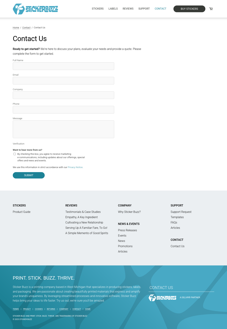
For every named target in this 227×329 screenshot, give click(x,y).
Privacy (27, 309)
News (121, 241)
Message (17, 118)
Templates (177, 217)
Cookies (39, 309)
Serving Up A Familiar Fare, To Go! (86, 227)
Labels (113, 8)
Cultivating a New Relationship (84, 222)
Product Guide (22, 212)
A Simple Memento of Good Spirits (86, 233)
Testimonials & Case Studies (83, 212)
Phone (16, 104)
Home (87, 309)
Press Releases (127, 230)
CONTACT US (161, 287)
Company (18, 89)
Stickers (98, 8)
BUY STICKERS (189, 8)
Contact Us (177, 246)
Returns (51, 309)
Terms (16, 309)
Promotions (125, 246)
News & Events (129, 224)
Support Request (181, 212)
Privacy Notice (75, 167)
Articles (123, 251)
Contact (160, 8)
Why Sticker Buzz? (129, 212)
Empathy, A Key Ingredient (81, 217)
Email (16, 74)
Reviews (128, 8)
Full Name (18, 60)
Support (144, 8)
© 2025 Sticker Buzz (22, 319)
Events (122, 235)
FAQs (174, 222)
